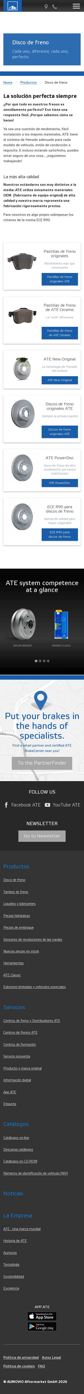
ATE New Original (59, 380)
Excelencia (11, 1288)
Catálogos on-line (16, 1138)
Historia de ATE (15, 1241)
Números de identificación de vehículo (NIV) (35, 1173)
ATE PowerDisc (59, 483)
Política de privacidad (21, 1357)
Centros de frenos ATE (20, 1032)
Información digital (17, 1080)
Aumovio (10, 1253)
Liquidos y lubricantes (19, 904)
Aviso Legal (51, 1357)
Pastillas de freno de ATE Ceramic (59, 333)
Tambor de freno (15, 892)
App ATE (9, 1092)
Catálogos (16, 1124)
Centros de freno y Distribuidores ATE (31, 1021)
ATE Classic (12, 975)
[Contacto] (54, 6)
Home (7, 82)
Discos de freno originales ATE (59, 432)
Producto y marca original (22, 1068)
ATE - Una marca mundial (22, 1229)
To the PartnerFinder (42, 763)
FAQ (41, 1366)
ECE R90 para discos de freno (60, 535)
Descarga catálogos (18, 1150)
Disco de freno (14, 880)
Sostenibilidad (13, 1277)
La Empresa (17, 1216)
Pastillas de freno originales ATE (59, 279)
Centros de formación (19, 1045)
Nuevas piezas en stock (21, 951)
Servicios (14, 1007)
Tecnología (11, 1265)
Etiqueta (9, 1104)
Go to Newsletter (42, 836)
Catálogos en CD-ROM (20, 1161)
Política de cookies (19, 1366)
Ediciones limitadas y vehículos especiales (34, 987)
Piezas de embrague (18, 927)
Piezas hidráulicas (16, 916)
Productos (28, 82)
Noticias (13, 1194)
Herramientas (13, 963)
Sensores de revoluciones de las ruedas (32, 939)
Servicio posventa (16, 1056)
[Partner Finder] (46, 6)
